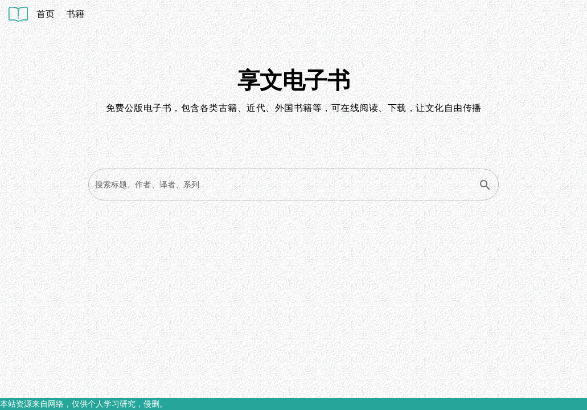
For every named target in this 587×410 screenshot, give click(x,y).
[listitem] (45, 14)
